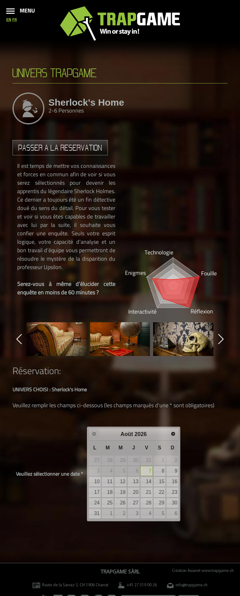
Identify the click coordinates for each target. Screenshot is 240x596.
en (8, 19)
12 (123, 481)
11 (110, 481)
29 (161, 502)
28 (149, 502)
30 (175, 502)
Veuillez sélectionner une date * (49, 474)
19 (123, 492)
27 (136, 502)
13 (136, 481)
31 (97, 513)
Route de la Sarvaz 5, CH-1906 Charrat (70, 585)
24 (97, 502)
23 (175, 492)
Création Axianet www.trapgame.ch (203, 571)
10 (97, 481)
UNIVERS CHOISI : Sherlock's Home (49, 389)
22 (161, 492)
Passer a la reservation (60, 148)
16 (175, 481)
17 (97, 492)
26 (123, 502)
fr (14, 19)
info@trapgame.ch (187, 585)
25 (110, 502)
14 (149, 481)
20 (136, 492)
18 (110, 492)
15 (161, 481)
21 (149, 492)
